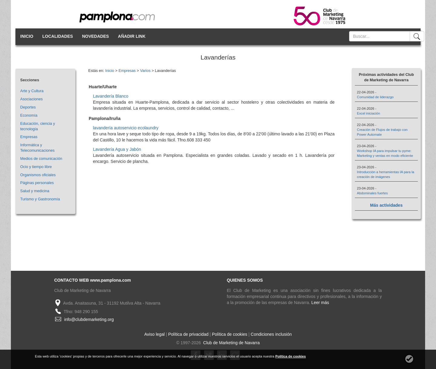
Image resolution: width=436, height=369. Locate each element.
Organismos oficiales (38, 175)
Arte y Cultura (32, 91)
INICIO (26, 36)
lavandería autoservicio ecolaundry (125, 127)
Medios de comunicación (41, 159)
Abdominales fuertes (372, 193)
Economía (29, 115)
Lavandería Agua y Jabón (117, 149)
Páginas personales (37, 183)
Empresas (29, 137)
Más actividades (386, 205)
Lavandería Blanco (110, 96)
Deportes (28, 107)
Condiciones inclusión (271, 334)
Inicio (109, 71)
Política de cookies (229, 334)
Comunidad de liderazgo (375, 97)
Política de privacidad (188, 334)
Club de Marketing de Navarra (231, 342)
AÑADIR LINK (132, 36)
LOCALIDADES (57, 36)
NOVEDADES (95, 36)
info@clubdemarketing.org (89, 319)
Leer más (320, 302)
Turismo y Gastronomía (40, 199)
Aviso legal (154, 334)
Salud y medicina (34, 191)
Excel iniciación (368, 113)
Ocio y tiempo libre (36, 167)
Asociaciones (31, 99)
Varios (145, 71)
